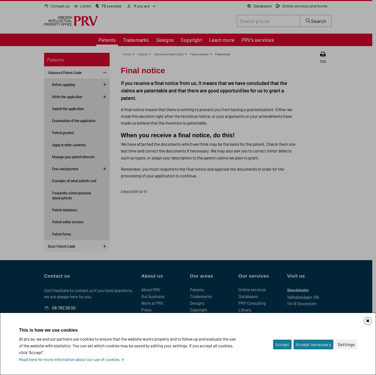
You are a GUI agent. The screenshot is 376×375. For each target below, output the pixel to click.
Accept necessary (313, 344)
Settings (346, 344)
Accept (282, 344)
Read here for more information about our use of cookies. (70, 359)
